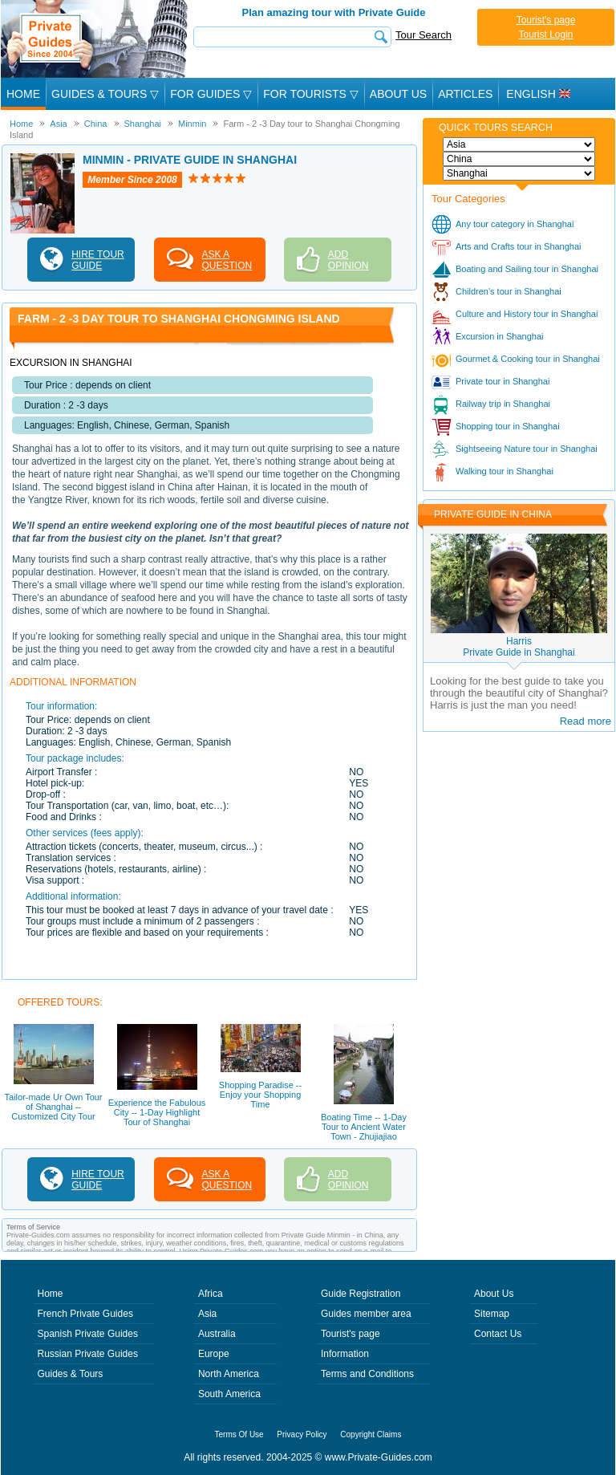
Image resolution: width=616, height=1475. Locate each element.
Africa (210, 1293)
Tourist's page (546, 20)
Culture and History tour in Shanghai (527, 314)
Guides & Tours (70, 1374)
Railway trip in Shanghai (503, 403)
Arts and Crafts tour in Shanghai (519, 246)
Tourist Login (545, 34)
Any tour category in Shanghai (514, 224)
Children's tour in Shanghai (508, 291)
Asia (207, 1313)
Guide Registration (360, 1293)
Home (23, 93)
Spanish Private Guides (88, 1333)
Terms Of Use (239, 1434)
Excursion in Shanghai (499, 336)
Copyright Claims (370, 1434)
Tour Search (423, 35)
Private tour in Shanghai (502, 381)
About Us (398, 93)
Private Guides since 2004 (96, 39)
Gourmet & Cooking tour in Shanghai (528, 359)
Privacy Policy (301, 1434)
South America (229, 1394)
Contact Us (497, 1333)
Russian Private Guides (88, 1353)
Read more (585, 721)
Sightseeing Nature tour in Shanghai (527, 448)
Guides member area (366, 1313)
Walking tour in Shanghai (504, 471)
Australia (217, 1333)
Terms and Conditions (367, 1374)
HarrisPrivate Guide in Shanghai (518, 647)
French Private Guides (85, 1313)
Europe (213, 1353)
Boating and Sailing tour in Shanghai (527, 269)
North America (228, 1374)
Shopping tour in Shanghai (508, 426)
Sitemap (491, 1313)
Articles (465, 93)
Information (345, 1353)
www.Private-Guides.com (378, 1457)
